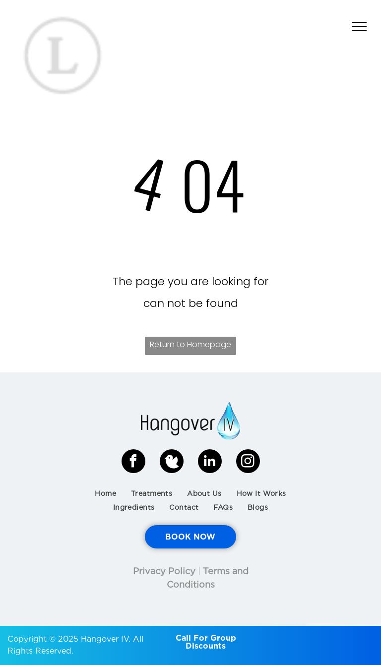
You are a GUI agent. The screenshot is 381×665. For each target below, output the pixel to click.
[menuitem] (105, 493)
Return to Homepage (190, 344)
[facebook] (133, 462)
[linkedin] (210, 462)
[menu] (359, 26)
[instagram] (248, 462)
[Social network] (172, 462)
